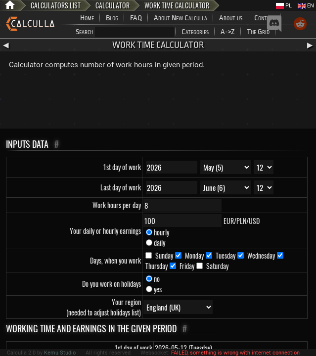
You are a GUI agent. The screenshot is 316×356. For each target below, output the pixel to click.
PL (284, 5)
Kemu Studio (60, 353)
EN (306, 5)
